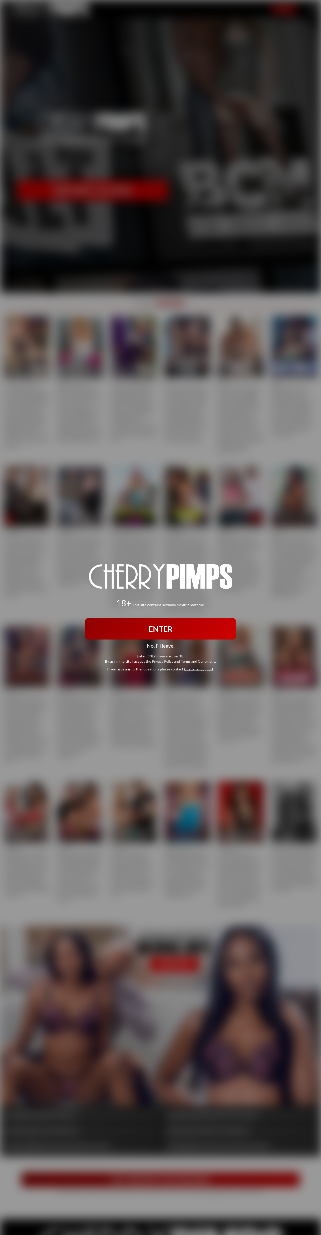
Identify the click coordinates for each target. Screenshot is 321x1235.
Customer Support (198, 669)
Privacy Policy (162, 661)
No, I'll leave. (161, 646)
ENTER (161, 628)
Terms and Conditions (198, 661)
